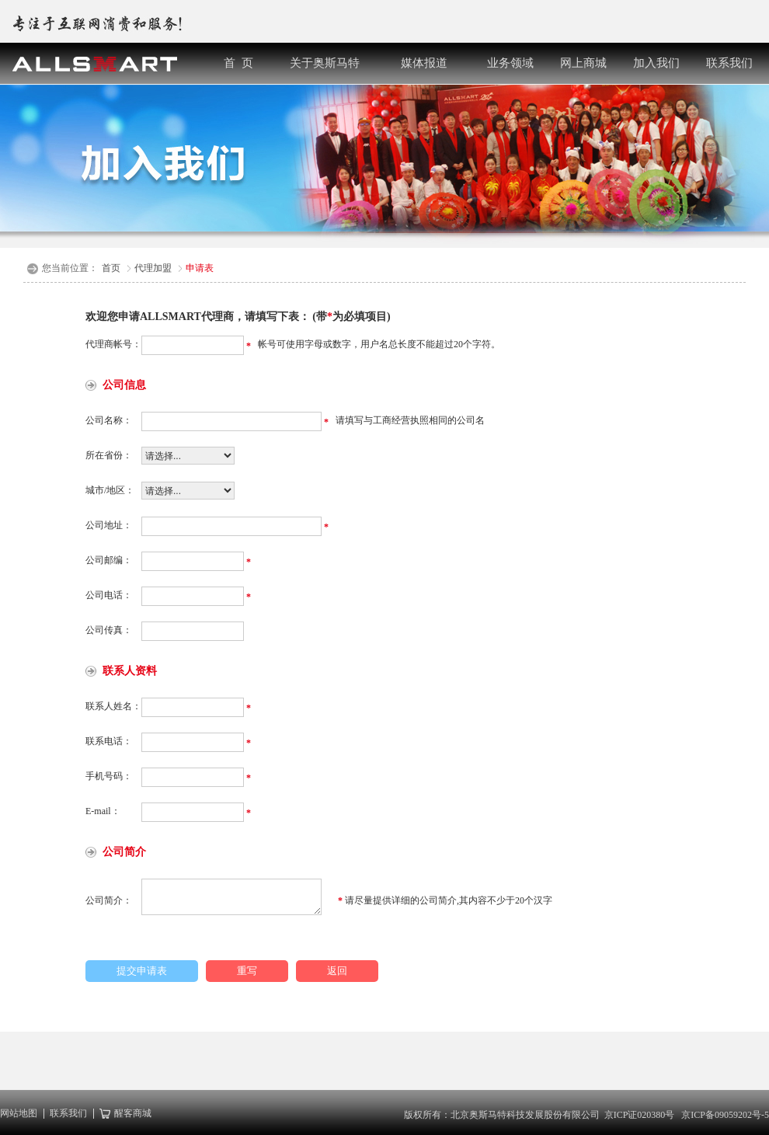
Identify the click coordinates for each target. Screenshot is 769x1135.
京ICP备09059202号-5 (725, 1114)
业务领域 (510, 63)
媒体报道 (424, 63)
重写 (247, 971)
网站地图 (18, 1114)
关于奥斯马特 (325, 63)
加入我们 (656, 63)
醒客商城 (130, 1114)
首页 (111, 268)
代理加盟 (153, 268)
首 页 (238, 63)
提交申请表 (142, 971)
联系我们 (729, 63)
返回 (337, 971)
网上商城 (583, 63)
